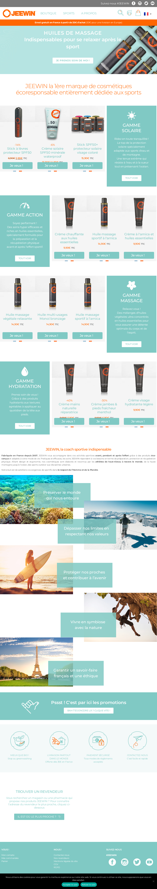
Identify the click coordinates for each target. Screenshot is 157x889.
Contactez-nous (61, 855)
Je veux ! (16, 166)
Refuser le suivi (89, 885)
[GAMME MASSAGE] (131, 285)
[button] (121, 13)
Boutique (48, 13)
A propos (89, 13)
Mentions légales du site (66, 861)
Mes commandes (10, 858)
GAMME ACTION (25, 215)
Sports (68, 13)
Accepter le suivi (70, 885)
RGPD (57, 867)
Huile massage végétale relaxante (17, 317)
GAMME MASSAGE (131, 298)
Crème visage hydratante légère (139, 402)
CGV (56, 864)
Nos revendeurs (61, 858)
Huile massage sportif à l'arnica (104, 236)
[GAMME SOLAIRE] (131, 115)
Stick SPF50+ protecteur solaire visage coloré (87, 149)
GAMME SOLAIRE (131, 127)
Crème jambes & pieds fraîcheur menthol (104, 408)
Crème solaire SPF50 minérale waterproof (52, 152)
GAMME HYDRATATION (25, 383)
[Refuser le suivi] (153, 881)
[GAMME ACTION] (25, 205)
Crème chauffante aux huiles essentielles (69, 238)
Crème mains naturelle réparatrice (69, 408)
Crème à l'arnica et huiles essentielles (139, 236)
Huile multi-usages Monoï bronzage (52, 317)
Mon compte (7, 855)
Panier (4, 861)
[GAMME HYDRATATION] (25, 371)
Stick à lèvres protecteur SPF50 (17, 151)
